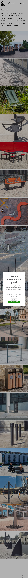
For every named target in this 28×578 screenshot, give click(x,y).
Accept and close (14, 301)
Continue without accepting (16, 272)
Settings (14, 299)
